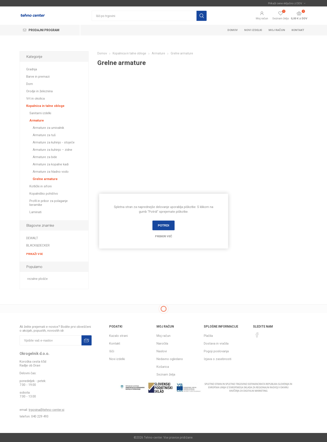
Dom (29, 84)
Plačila (208, 336)
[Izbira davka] (286, 3)
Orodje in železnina (39, 91)
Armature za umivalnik (48, 128)
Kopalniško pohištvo (43, 194)
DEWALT (32, 238)
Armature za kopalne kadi (51, 164)
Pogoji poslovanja (216, 351)
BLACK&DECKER (38, 245)
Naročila (162, 343)
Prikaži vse (34, 254)
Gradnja (31, 69)
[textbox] (144, 16)
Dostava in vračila (216, 343)
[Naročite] (50, 340)
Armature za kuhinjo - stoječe (54, 142)
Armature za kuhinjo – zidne (52, 150)
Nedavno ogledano (170, 359)
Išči (202, 16)
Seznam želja (166, 374)
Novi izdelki (253, 30)
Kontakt (298, 30)
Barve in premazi (38, 77)
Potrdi (163, 225)
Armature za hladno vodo (51, 172)
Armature (36, 120)
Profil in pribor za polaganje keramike (48, 203)
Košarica (163, 367)
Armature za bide (45, 157)
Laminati (35, 212)
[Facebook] (257, 334)
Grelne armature (45, 179)
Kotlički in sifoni (40, 186)
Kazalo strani (118, 336)
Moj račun (262, 18)
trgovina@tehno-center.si (46, 410)
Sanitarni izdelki (40, 113)
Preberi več (163, 236)
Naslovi (162, 351)
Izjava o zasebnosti (217, 359)
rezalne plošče (37, 279)
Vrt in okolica (35, 98)
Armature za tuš (44, 135)
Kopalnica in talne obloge (45, 106)
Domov (232, 30)
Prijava (86, 340)
